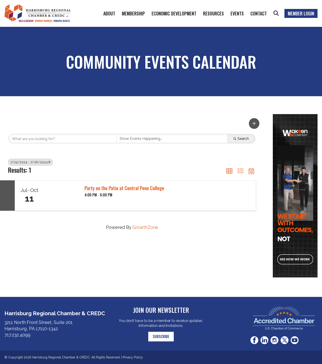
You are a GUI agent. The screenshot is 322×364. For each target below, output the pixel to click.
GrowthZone (145, 227)
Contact (258, 13)
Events (237, 13)
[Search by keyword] (63, 138)
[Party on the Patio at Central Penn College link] (62, 195)
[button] (254, 123)
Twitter (284, 340)
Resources (213, 13)
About (109, 13)
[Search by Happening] (172, 138)
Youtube (295, 340)
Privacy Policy (133, 357)
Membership (133, 13)
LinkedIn (264, 340)
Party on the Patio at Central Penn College (124, 188)
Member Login (301, 13)
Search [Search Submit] (241, 138)
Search (276, 13)
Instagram (274, 340)
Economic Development (174, 13)
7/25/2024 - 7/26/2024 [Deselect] (30, 162)
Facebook (254, 340)
